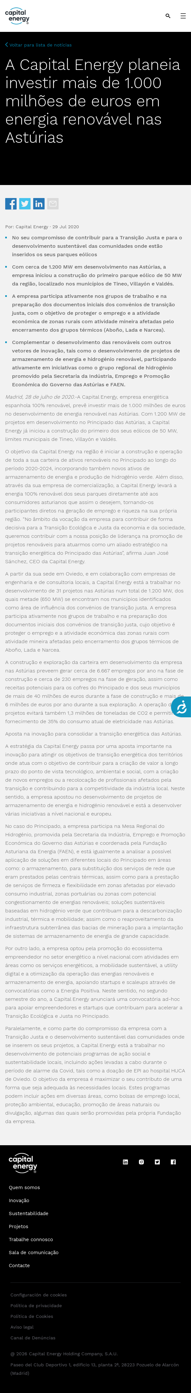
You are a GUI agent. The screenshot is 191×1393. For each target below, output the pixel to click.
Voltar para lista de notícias (38, 44)
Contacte (19, 1265)
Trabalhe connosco (31, 1239)
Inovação (19, 1200)
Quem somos (24, 1187)
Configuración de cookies (38, 1294)
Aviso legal (22, 1327)
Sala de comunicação (34, 1252)
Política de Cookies (31, 1316)
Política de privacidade (36, 1305)
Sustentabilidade (28, 1213)
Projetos (18, 1226)
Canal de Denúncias (32, 1337)
